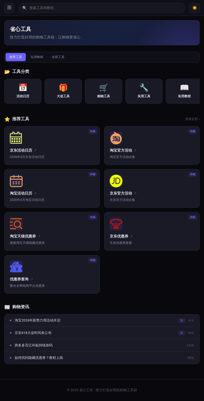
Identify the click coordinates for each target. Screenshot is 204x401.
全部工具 (58, 57)
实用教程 (37, 57)
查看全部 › (192, 119)
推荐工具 (15, 57)
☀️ (194, 8)
